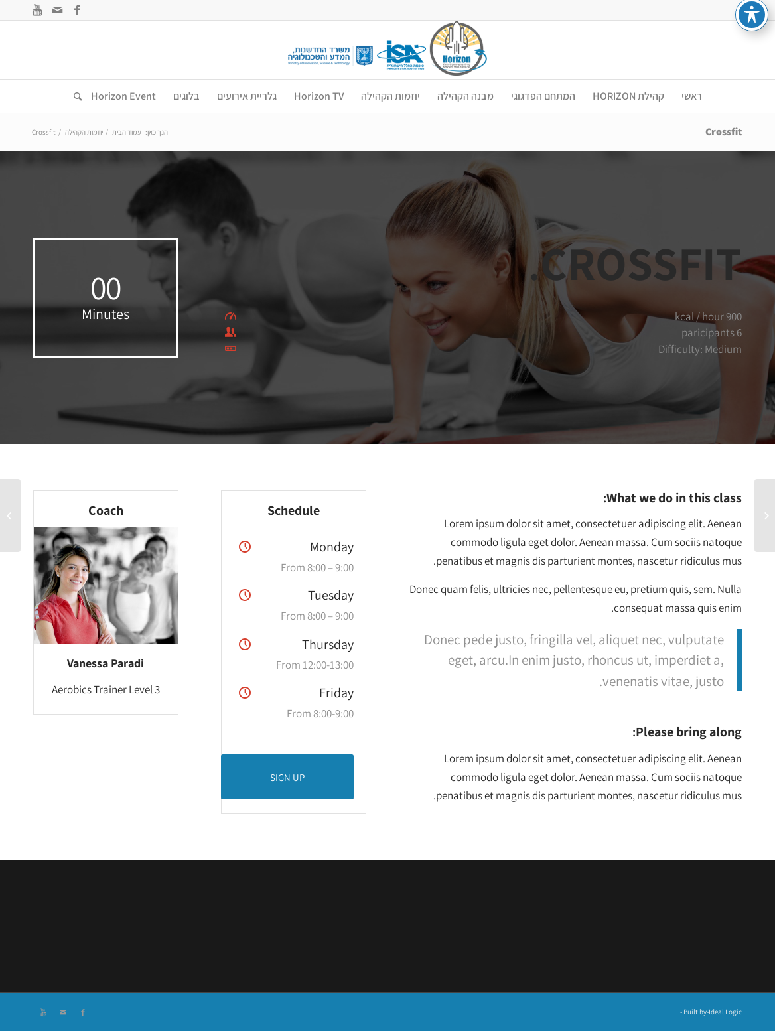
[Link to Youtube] (37, 10)
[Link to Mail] (57, 10)
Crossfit (723, 132)
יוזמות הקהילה (84, 132)
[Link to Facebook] (77, 10)
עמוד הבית (126, 132)
